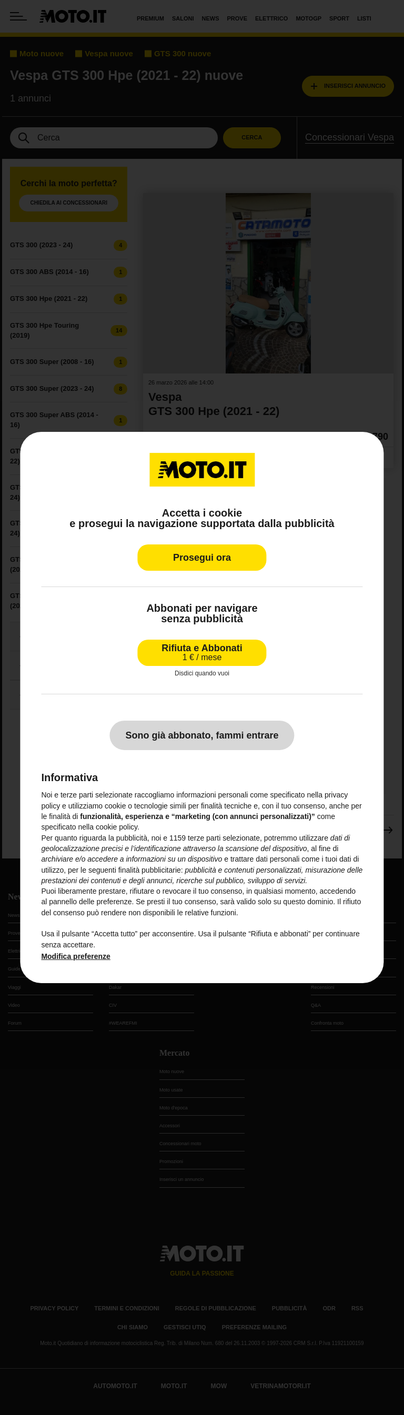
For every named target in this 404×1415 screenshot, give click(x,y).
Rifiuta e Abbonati (201, 652)
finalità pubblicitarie (149, 870)
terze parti (204, 838)
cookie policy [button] (116, 827)
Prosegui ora (202, 557)
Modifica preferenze (75, 956)
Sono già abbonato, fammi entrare (201, 735)
